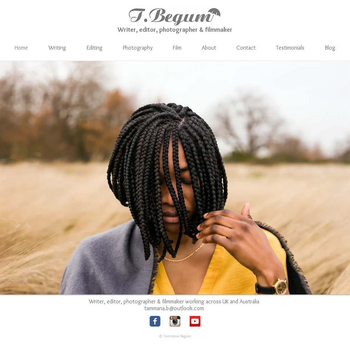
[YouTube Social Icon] (195, 321)
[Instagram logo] (175, 321)
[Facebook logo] (155, 321)
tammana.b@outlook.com (174, 308)
